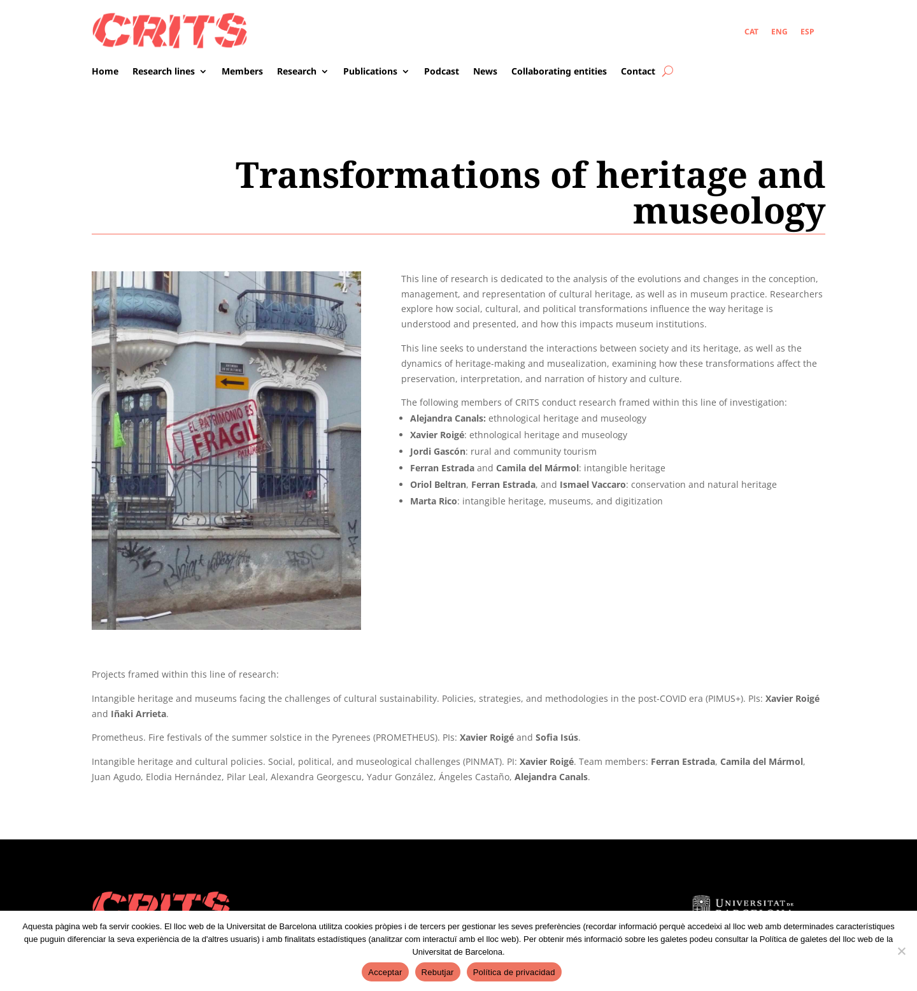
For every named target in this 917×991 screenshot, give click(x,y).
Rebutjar (438, 972)
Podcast (441, 72)
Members (242, 72)
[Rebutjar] (901, 951)
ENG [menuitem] (779, 30)
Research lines (163, 72)
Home (105, 72)
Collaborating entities (559, 72)
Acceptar (385, 972)
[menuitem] (751, 31)
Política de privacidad (514, 972)
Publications (370, 72)
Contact (638, 72)
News (485, 72)
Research (296, 72)
